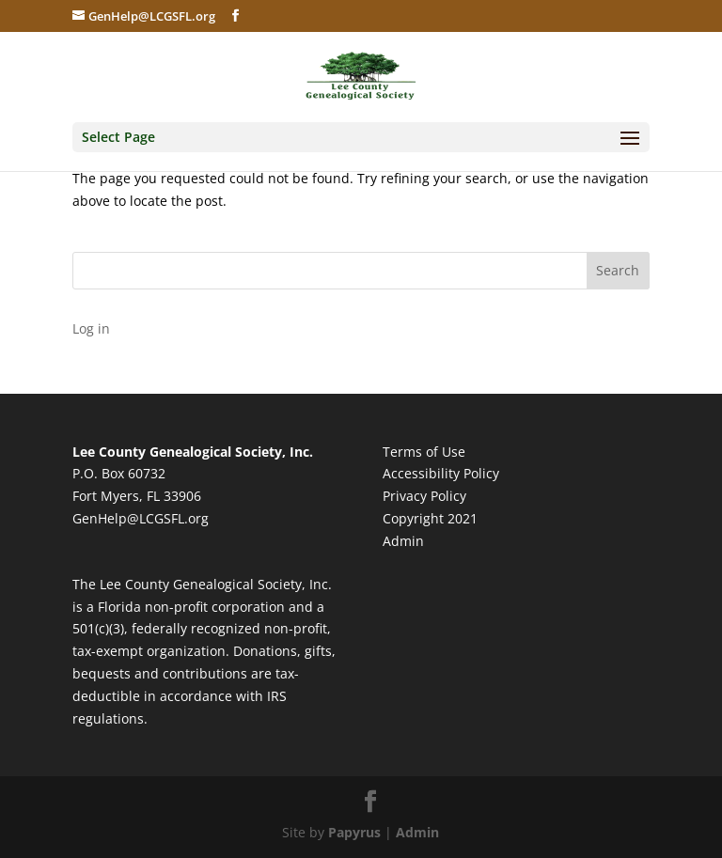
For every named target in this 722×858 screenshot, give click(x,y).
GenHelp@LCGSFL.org (140, 518)
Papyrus (354, 832)
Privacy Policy (424, 496)
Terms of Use (424, 451)
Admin (403, 541)
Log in (91, 328)
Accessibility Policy (441, 473)
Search (617, 270)
